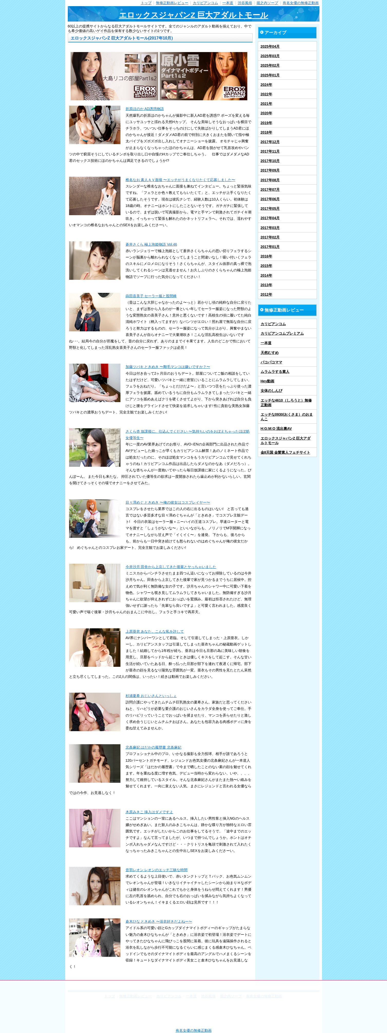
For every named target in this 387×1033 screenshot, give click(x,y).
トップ (146, 3)
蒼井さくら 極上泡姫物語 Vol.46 (151, 244)
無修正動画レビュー (172, 3)
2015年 (266, 266)
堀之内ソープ (267, 3)
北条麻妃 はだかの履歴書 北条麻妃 (154, 747)
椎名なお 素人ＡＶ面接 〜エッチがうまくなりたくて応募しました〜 (180, 180)
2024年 (266, 85)
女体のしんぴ (271, 391)
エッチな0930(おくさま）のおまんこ (287, 416)
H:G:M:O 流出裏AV (276, 428)
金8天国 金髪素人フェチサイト (285, 452)
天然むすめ (270, 353)
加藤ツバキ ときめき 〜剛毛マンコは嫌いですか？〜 (168, 367)
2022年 (266, 94)
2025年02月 (270, 65)
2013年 (266, 285)
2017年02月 (270, 237)
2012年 (266, 294)
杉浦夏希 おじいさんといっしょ (151, 696)
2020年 (266, 113)
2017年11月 (270, 151)
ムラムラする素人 (275, 372)
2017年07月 (270, 189)
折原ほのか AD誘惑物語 (145, 109)
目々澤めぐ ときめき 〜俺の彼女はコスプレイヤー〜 (168, 502)
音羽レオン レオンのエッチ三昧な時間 (157, 870)
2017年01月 (270, 247)
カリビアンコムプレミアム (282, 333)
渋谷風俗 (245, 3)
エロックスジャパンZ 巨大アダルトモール (193, 15)
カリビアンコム (205, 3)
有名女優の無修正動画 (301, 3)
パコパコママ (271, 362)
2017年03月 (270, 228)
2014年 (266, 275)
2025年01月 (270, 75)
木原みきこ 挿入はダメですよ (149, 812)
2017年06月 (270, 199)
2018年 (266, 132)
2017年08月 (270, 180)
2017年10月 (270, 161)
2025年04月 (270, 46)
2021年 (266, 104)
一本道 (227, 3)
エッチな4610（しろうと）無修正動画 (286, 402)
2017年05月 (270, 208)
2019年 (266, 123)
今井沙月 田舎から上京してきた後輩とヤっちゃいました (171, 567)
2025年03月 (270, 56)
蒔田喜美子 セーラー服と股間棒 (151, 296)
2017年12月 (270, 142)
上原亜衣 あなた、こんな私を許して (155, 631)
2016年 (266, 256)
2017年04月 (270, 218)
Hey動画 (268, 381)
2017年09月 (270, 170)
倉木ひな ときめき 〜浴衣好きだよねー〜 (159, 921)
